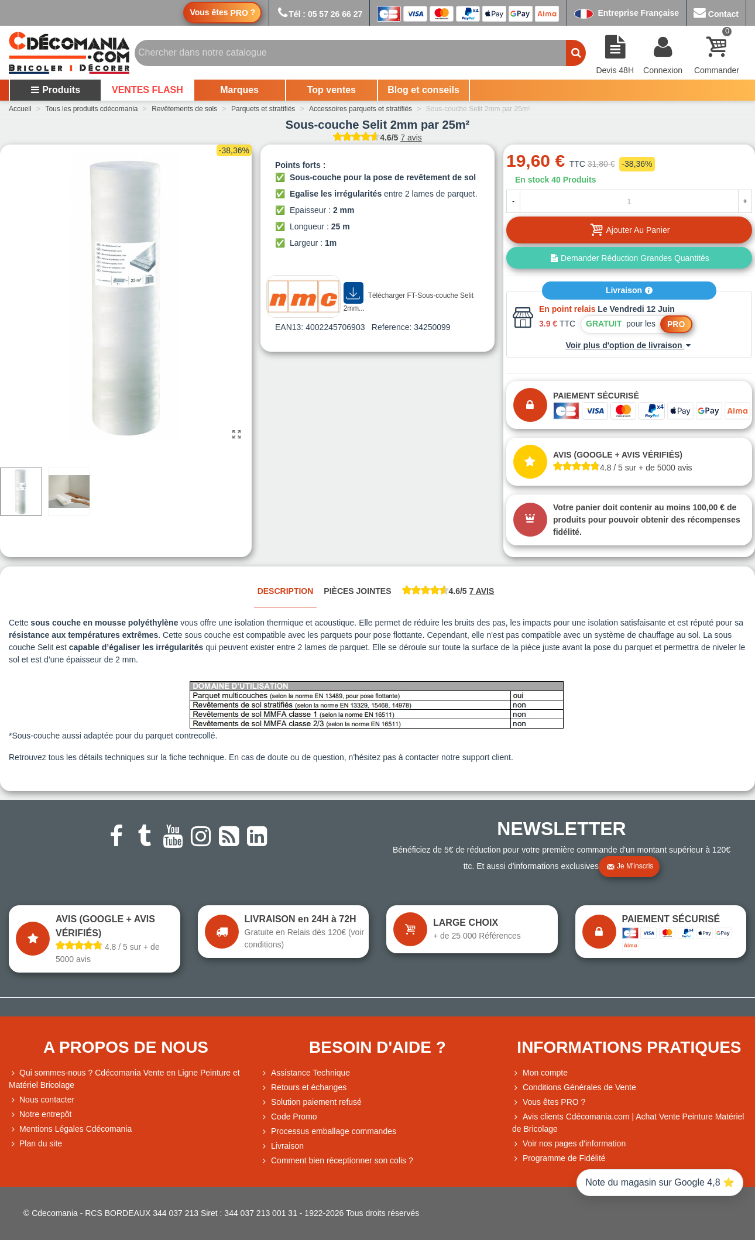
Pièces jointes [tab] (357, 591)
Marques (239, 90)
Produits (55, 90)
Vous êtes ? (222, 13)
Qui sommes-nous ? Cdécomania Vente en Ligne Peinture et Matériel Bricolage (124, 1078)
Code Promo (288, 1117)
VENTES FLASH (147, 90)
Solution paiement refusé (311, 1102)
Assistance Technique (305, 1073)
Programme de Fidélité (559, 1158)
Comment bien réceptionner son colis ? (336, 1161)
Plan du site (35, 1144)
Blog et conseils (423, 90)
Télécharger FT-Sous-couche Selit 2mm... (409, 297)
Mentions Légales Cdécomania (70, 1129)
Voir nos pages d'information (569, 1144)
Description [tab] (286, 591)
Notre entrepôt (40, 1114)
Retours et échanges (303, 1087)
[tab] (448, 592)
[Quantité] (629, 201)
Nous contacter (41, 1100)
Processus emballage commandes (328, 1131)
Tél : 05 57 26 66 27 (319, 14)
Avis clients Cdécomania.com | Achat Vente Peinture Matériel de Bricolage (628, 1122)
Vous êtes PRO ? (554, 1102)
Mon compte (540, 1073)
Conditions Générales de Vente (574, 1087)
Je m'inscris (629, 866)
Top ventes (331, 90)
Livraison (629, 290)
